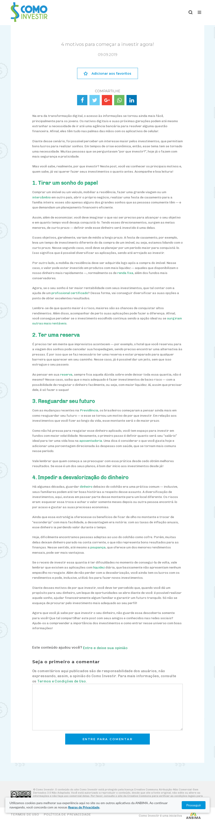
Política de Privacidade (67, 814)
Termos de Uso (25, 814)
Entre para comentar (108, 739)
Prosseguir (193, 805)
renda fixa (125, 273)
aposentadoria (90, 441)
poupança (98, 547)
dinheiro (86, 487)
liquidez (99, 567)
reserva (66, 374)
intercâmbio (41, 197)
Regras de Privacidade (83, 807)
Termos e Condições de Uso (61, 681)
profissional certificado (69, 293)
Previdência (89, 410)
